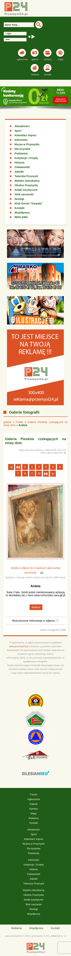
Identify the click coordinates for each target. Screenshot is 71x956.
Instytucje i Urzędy (26, 158)
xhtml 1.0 (55, 936)
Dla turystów (22, 148)
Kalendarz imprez (26, 135)
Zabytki (19, 171)
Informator (21, 139)
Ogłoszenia (33, 799)
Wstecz (36, 607)
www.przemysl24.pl (19, 646)
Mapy (34, 813)
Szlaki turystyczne (26, 189)
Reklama (33, 818)
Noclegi (19, 198)
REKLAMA (21, 217)
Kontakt (19, 208)
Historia (19, 162)
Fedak (19, 422)
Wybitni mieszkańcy (27, 180)
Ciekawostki (22, 167)
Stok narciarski (24, 194)
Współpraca (22, 212)
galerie (7, 422)
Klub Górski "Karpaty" (29, 203)
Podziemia (21, 153)
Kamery (33, 808)
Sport (18, 130)
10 (39, 473)
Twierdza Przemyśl (26, 176)
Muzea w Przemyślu (27, 144)
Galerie (34, 804)
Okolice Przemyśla (26, 185)
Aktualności (22, 126)
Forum (33, 794)
